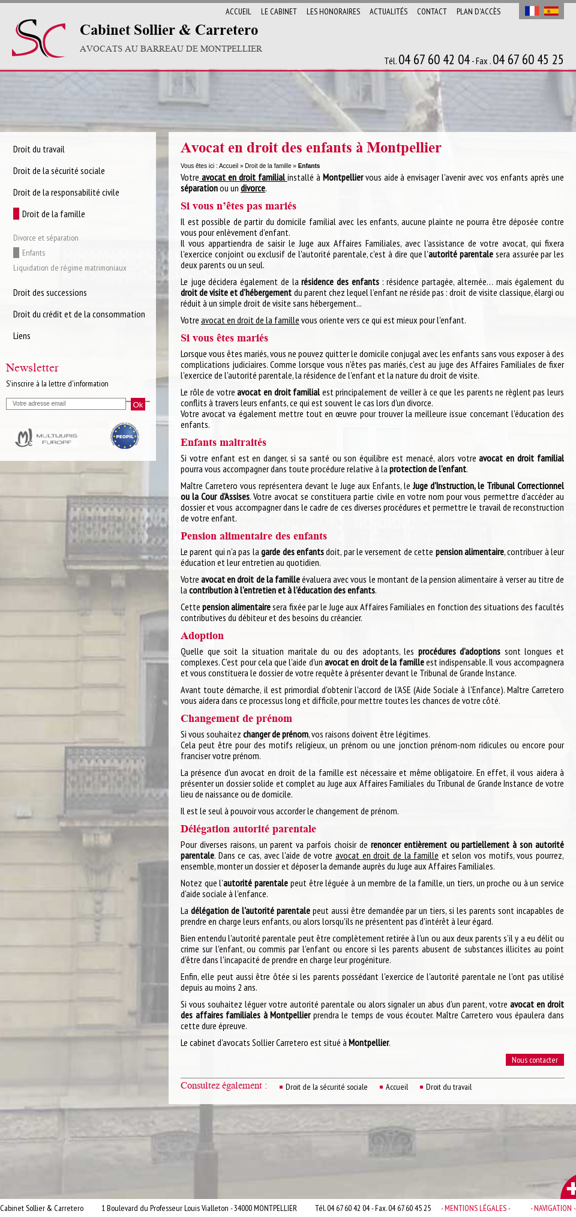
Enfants (33, 252)
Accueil (238, 11)
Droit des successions (50, 292)
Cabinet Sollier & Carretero (171, 38)
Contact (432, 11)
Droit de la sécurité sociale (327, 1086)
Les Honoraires (333, 11)
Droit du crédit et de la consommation (79, 314)
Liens (22, 335)
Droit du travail (449, 1086)
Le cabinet (279, 11)
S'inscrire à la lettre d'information (57, 383)
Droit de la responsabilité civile (66, 192)
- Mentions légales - (476, 1208)
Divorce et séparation (46, 237)
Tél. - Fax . (474, 60)
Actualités (388, 11)
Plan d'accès (478, 11)
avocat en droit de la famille (250, 320)
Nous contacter (535, 1059)
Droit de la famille (268, 166)
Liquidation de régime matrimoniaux (70, 267)
